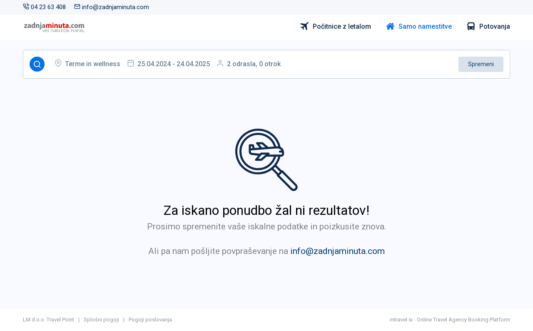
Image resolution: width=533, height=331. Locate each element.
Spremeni (481, 64)
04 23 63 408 (44, 7)
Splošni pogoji (101, 319)
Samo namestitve (419, 27)
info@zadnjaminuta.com (111, 7)
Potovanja (488, 27)
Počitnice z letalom (335, 27)
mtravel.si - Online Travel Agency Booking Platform (450, 319)
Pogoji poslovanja (150, 319)
